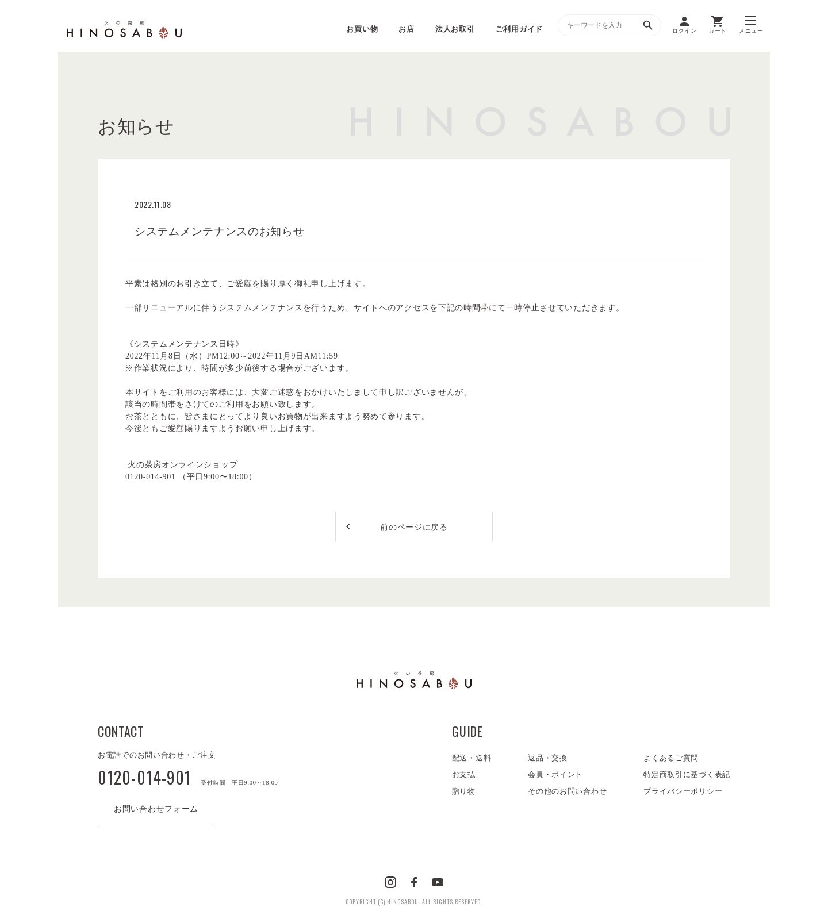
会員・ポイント (555, 774)
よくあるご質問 (671, 758)
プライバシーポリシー (682, 791)
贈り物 (464, 791)
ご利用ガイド (519, 29)
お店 (406, 29)
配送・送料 (472, 758)
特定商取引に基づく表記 (686, 774)
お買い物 (362, 29)
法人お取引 (455, 29)
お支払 (464, 774)
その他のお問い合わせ (567, 791)
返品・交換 (548, 758)
